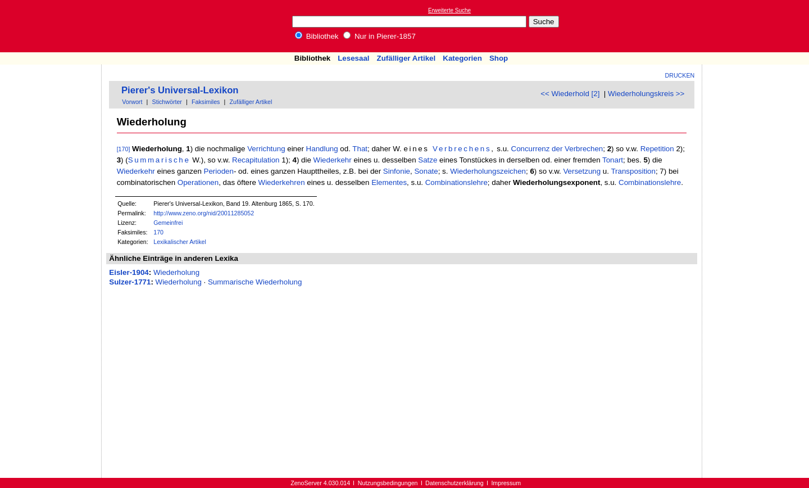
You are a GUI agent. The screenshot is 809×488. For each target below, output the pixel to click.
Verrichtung (266, 148)
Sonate (426, 171)
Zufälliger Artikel (406, 58)
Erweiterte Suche (449, 10)
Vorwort (132, 101)
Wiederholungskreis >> (646, 93)
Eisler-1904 (128, 272)
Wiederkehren (281, 182)
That (359, 148)
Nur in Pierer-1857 (379, 36)
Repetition (657, 148)
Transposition (633, 171)
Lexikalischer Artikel (179, 241)
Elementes (389, 182)
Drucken (680, 75)
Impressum (506, 483)
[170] (123, 149)
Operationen (198, 182)
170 (158, 232)
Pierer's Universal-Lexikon (180, 90)
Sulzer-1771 (130, 282)
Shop (498, 58)
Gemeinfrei (168, 222)
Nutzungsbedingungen (388, 483)
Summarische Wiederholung (255, 282)
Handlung (322, 148)
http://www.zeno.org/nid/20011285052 (203, 213)
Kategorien (462, 58)
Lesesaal (353, 58)
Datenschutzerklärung (454, 483)
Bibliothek (317, 36)
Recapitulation (255, 160)
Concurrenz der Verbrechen (557, 148)
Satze (427, 160)
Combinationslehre (456, 182)
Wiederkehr (332, 160)
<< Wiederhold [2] (569, 93)
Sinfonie (396, 171)
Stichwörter (167, 101)
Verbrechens (462, 148)
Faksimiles (206, 101)
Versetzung (582, 171)
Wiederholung (176, 272)
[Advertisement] (757, 26)
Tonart (612, 160)
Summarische (159, 160)
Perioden (219, 171)
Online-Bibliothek (53, 26)
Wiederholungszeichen (488, 171)
